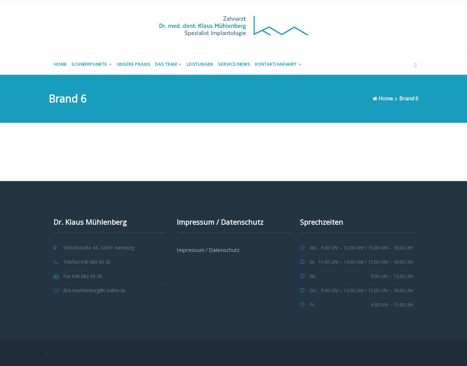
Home (60, 64)
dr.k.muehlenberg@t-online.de (94, 290)
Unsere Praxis (133, 64)
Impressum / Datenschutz (208, 250)
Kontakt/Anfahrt (276, 64)
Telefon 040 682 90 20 (87, 262)
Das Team (166, 64)
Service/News (234, 64)
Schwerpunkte (89, 64)
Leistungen (199, 64)
